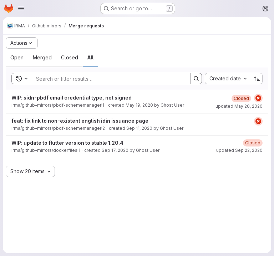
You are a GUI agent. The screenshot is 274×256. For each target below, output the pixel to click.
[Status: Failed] (258, 98)
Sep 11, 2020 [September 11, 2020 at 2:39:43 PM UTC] (139, 128)
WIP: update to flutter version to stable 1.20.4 (67, 143)
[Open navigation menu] (21, 8)
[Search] (107, 78)
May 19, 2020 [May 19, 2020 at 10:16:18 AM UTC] (139, 105)
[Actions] (22, 43)
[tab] (17, 57)
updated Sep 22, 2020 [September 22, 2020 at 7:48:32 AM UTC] (239, 150)
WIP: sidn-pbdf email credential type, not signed (71, 98)
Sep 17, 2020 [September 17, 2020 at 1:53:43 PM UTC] (115, 150)
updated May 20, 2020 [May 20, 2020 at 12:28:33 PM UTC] (239, 106)
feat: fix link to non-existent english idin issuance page (79, 121)
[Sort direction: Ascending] (257, 78)
